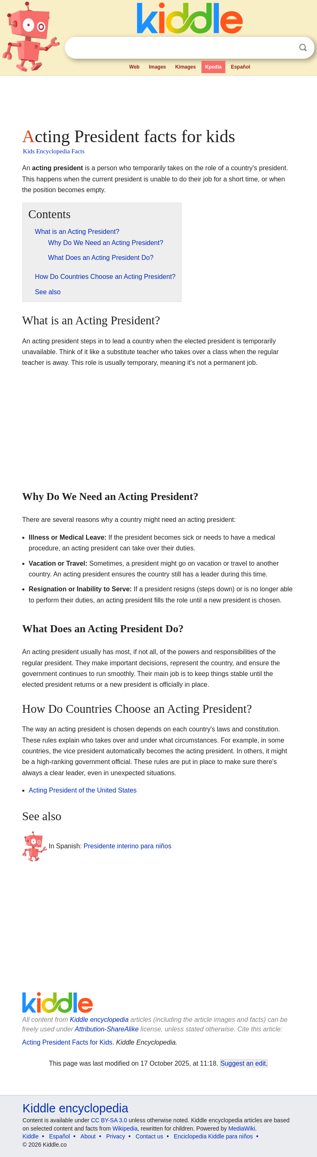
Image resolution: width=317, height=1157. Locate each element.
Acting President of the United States (83, 790)
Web (134, 67)
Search (303, 47)
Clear (286, 48)
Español (240, 67)
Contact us (149, 1136)
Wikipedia (125, 1128)
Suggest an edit (243, 1063)
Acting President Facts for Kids (67, 1042)
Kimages (185, 67)
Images (157, 67)
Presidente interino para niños (128, 846)
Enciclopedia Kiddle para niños (213, 1136)
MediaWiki (241, 1128)
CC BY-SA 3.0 (109, 1120)
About (88, 1136)
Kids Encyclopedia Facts (54, 151)
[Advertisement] (158, 99)
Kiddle (31, 1136)
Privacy (115, 1136)
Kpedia (213, 67)
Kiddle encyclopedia (99, 1019)
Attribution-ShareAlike (107, 1029)
